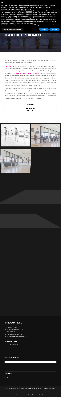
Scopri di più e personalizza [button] (12, 29)
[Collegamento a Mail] (55, 393)
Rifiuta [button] (44, 29)
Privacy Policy (39, 388)
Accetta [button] (54, 29)
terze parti (29, 11)
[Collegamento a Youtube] (52, 393)
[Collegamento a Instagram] (49, 393)
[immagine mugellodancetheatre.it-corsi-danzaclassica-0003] (16, 160)
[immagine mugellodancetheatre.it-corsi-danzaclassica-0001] (16, 136)
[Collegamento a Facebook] (47, 393)
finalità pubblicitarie (11, 16)
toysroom (7, 390)
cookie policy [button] (27, 9)
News (6, 377)
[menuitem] (6, 394)
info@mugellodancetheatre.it (17, 336)
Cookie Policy (46, 388)
